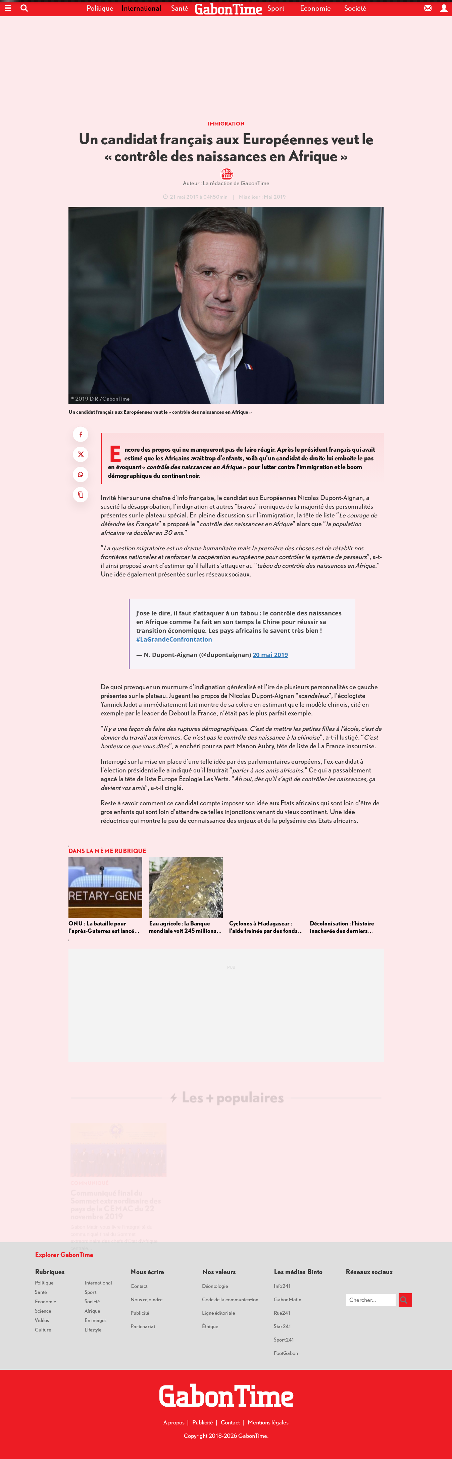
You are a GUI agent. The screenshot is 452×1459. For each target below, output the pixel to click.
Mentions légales (268, 1422)
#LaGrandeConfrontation (174, 639)
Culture (43, 1329)
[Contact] (428, 8)
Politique (100, 8)
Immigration (226, 123)
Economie (315, 8)
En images (95, 1320)
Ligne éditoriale (218, 1313)
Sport (275, 8)
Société (355, 8)
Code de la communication (230, 1299)
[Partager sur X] (80, 454)
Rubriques (50, 1271)
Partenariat (143, 1326)
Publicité (140, 1313)
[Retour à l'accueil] (228, 9)
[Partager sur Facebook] (80, 434)
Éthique (210, 1326)
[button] (24, 8)
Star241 (283, 1326)
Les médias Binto (298, 1271)
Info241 (282, 1286)
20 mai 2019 (270, 655)
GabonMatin (287, 1299)
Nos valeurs (219, 1271)
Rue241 (282, 1313)
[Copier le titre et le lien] (80, 495)
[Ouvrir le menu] (8, 8)
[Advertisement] (226, 70)
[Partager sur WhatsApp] (80, 474)
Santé (179, 8)
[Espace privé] (444, 8)
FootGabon (286, 1353)
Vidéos (42, 1320)
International (139, 8)
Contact (139, 1286)
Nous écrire (147, 1271)
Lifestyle (93, 1329)
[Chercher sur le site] (371, 1300)
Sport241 (284, 1340)
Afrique (92, 1311)
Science (43, 1311)
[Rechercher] (405, 1300)
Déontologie (215, 1286)
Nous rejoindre (146, 1299)
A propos (174, 1422)
